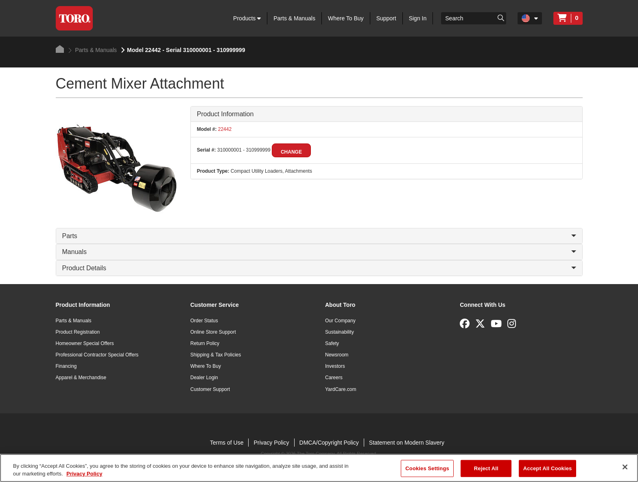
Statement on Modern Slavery (406, 442)
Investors (335, 366)
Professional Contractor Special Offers (97, 355)
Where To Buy (346, 18)
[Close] (625, 467)
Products (247, 18)
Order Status (204, 321)
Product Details (319, 268)
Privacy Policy (271, 442)
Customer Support (210, 389)
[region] (319, 468)
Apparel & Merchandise (81, 377)
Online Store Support (213, 332)
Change (291, 152)
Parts (319, 235)
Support (386, 18)
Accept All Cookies (547, 468)
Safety (332, 343)
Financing (66, 366)
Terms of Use (226, 442)
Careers (334, 377)
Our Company (340, 321)
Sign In (418, 18)
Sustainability (339, 332)
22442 (224, 129)
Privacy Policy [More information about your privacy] (84, 474)
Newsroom (336, 355)
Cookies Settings (427, 468)
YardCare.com (340, 389)
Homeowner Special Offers (85, 343)
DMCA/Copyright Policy (329, 442)
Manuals (319, 251)
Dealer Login (204, 377)
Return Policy (204, 343)
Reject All (486, 468)
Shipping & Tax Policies (215, 355)
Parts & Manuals (294, 18)
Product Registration (78, 332)
